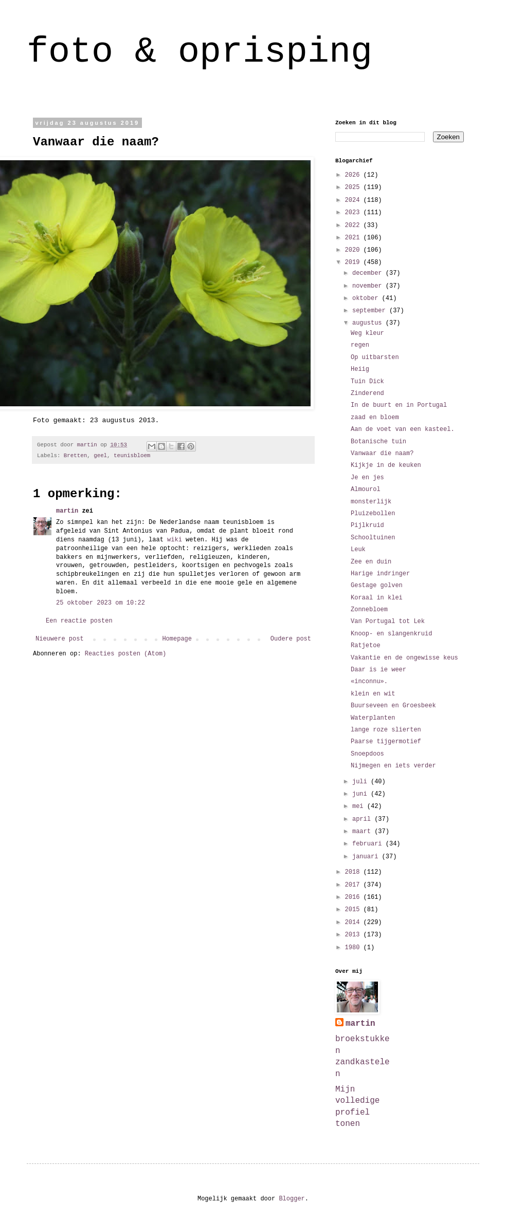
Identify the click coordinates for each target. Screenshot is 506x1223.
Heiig (360, 369)
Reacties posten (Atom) (125, 653)
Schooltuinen (373, 537)
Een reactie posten (79, 621)
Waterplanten (373, 718)
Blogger (291, 1198)
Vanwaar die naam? (382, 453)
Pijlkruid (367, 525)
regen (360, 345)
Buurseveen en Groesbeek (393, 705)
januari (367, 856)
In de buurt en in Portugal (399, 405)
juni (361, 794)
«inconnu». (369, 681)
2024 (354, 200)
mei (359, 806)
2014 (354, 922)
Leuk (358, 549)
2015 (354, 909)
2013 (354, 934)
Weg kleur (367, 333)
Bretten (75, 456)
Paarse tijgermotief (386, 741)
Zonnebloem (369, 609)
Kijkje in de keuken (386, 465)
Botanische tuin (378, 441)
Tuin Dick (367, 381)
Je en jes (367, 477)
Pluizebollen (373, 513)
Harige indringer (380, 573)
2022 (354, 225)
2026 (354, 175)
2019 (354, 262)
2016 (354, 897)
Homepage (177, 639)
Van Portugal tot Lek (388, 621)
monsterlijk (371, 501)
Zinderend (367, 393)
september (370, 310)
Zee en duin (371, 562)
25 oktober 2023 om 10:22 (100, 603)
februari (369, 844)
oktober (367, 298)
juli (361, 781)
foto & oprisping (199, 52)
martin (67, 511)
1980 (354, 947)
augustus (369, 323)
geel (100, 456)
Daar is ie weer (378, 669)
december (369, 273)
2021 (354, 237)
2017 (354, 885)
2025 (354, 187)
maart (363, 831)
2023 (354, 212)
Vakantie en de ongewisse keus (404, 658)
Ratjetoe (366, 645)
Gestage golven (377, 585)
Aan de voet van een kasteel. (403, 429)
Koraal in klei (377, 597)
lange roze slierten (386, 729)
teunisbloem (132, 456)
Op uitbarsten (375, 357)
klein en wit (373, 694)
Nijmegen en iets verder (393, 765)
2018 (354, 872)
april (363, 819)
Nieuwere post (59, 639)
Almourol (366, 489)
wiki (174, 539)
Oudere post (290, 639)
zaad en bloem (375, 417)
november (369, 286)
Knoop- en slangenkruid (391, 633)
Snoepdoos (367, 754)
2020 (354, 250)
